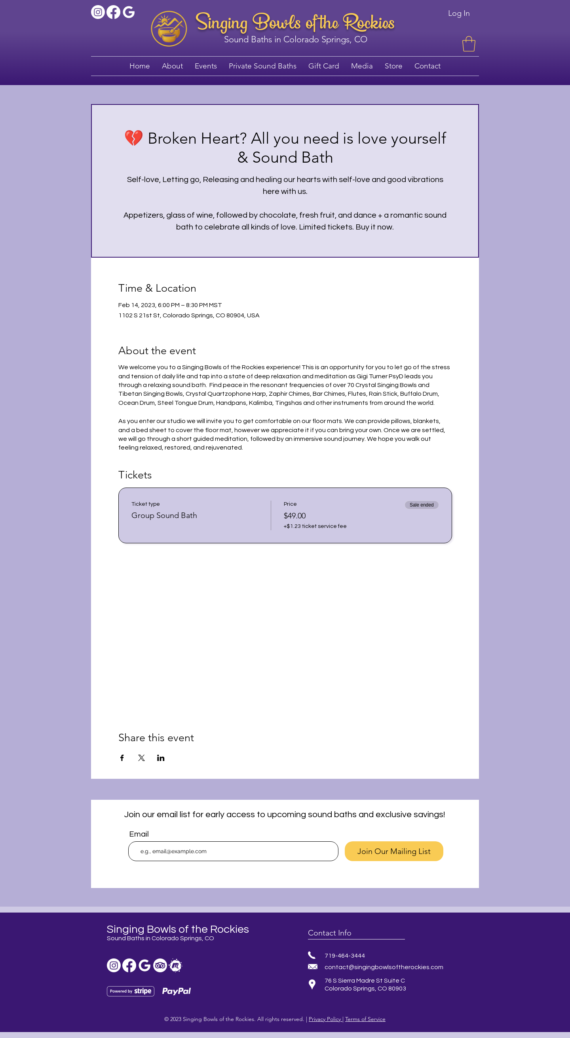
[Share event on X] (141, 758)
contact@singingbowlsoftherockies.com (384, 967)
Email (139, 834)
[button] (468, 43)
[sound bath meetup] (175, 965)
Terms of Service (365, 1019)
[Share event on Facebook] (122, 758)
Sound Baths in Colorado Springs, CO (295, 39)
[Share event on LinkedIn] (161, 758)
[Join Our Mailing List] (394, 851)
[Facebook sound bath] (113, 12)
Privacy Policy (325, 1019)
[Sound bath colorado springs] (129, 12)
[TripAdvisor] (160, 965)
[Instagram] (98, 12)
